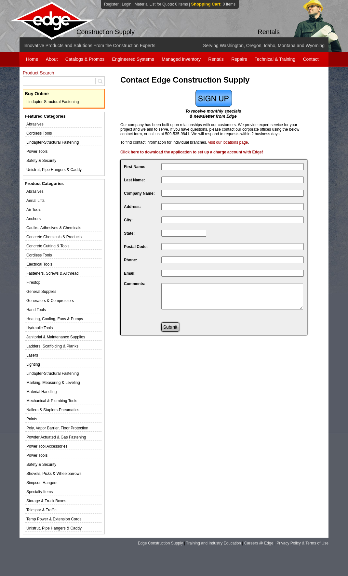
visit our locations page (228, 142)
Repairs (239, 59)
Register (111, 4)
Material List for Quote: (161, 4)
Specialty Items (39, 492)
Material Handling (41, 391)
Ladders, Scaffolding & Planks (52, 346)
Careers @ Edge (259, 543)
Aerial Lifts (35, 200)
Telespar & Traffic (41, 510)
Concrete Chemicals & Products (54, 237)
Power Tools (36, 151)
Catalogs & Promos (85, 59)
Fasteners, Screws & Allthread (52, 273)
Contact (310, 59)
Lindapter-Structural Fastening (52, 101)
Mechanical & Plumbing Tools (51, 401)
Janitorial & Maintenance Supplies (55, 337)
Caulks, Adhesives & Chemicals (53, 228)
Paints (31, 419)
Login (126, 4)
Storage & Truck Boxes (46, 501)
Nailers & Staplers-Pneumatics (52, 410)
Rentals (215, 59)
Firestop (33, 282)
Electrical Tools (39, 264)
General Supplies (41, 291)
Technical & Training (275, 59)
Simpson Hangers (41, 482)
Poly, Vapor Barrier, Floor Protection (57, 428)
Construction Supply (105, 31)
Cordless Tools (39, 133)
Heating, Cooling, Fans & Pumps (54, 319)
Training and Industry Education (213, 543)
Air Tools (33, 209)
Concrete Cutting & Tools (48, 246)
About (52, 59)
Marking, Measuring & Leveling (53, 382)
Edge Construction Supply (160, 543)
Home (32, 59)
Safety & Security (41, 160)
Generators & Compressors (50, 300)
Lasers (32, 355)
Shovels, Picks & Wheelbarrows (53, 473)
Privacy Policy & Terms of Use (302, 543)
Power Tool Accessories (47, 446)
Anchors (33, 218)
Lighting (33, 364)
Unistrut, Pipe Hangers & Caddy (54, 169)
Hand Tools (36, 310)
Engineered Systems (133, 59)
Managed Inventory (181, 59)
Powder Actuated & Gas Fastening (56, 437)
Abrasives (35, 124)
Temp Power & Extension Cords (53, 519)
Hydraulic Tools (39, 328)
